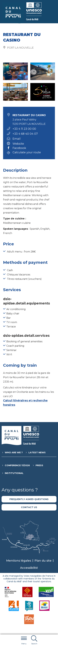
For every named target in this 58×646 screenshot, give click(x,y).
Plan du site (43, 560)
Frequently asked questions (29, 499)
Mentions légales (18, 560)
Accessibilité (29, 567)
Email (17, 138)
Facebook (19, 148)
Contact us (29, 507)
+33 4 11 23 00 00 (24, 129)
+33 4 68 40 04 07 (25, 133)
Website (18, 143)
